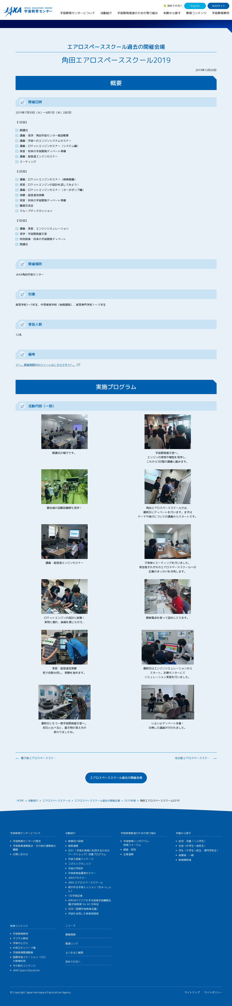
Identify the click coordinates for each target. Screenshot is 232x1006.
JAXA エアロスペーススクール (85, 882)
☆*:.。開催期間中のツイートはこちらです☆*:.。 (46, 365)
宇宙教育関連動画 (23, 952)
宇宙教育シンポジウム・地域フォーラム (137, 843)
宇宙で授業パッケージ (80, 859)
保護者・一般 (186, 855)
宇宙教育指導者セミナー (82, 873)
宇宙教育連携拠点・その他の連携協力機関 (34, 847)
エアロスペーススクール (56, 800)
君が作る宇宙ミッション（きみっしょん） (89, 889)
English (195, 6)
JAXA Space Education (26, 970)
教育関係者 (185, 860)
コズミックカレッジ (79, 863)
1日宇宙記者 (75, 895)
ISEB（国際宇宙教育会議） (83, 909)
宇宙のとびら (20, 943)
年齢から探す (172, 13)
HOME (20, 800)
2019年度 (130, 800)
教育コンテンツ (196, 13)
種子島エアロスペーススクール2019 (39, 758)
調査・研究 (129, 849)
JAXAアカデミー (77, 877)
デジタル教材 (20, 938)
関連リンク (71, 943)
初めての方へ (175, 5)
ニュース (70, 925)
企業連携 (128, 854)
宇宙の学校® (75, 868)
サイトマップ (192, 992)
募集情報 (70, 934)
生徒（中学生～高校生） (192, 845)
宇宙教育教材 (220, 13)
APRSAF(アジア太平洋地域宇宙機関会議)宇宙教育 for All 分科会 (89, 902)
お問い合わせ (20, 854)
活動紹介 (106, 13)
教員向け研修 (75, 841)
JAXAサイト (218, 6)
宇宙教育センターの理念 (27, 841)
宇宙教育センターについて (77, 13)
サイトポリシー (213, 992)
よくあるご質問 (74, 952)
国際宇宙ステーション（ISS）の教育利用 (30, 959)
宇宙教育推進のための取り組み (137, 13)
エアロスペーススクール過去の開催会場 (116, 778)
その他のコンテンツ (24, 965)
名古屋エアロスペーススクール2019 (193, 758)
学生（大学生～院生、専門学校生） (199, 850)
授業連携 (73, 845)
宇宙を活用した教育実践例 (83, 913)
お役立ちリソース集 (24, 947)
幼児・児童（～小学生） (192, 841)
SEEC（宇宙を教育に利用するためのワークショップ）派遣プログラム (89, 852)
